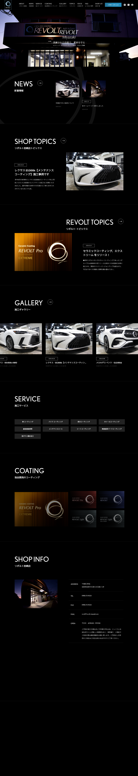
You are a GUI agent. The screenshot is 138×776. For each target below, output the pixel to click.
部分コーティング (84, 422)
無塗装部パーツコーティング (112, 429)
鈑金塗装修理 (27, 429)
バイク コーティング (56, 422)
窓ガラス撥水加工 (28, 436)
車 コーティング (27, 422)
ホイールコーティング (111, 422)
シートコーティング (84, 429)
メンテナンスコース (55, 429)
